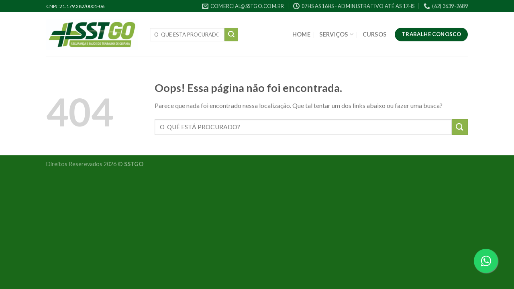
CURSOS (375, 34)
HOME (301, 34)
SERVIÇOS (336, 34)
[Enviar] (231, 34)
